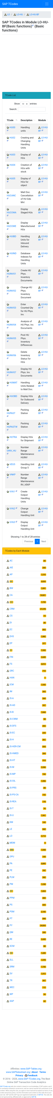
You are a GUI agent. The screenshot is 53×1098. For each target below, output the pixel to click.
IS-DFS (13, 725)
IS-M (12, 767)
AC (11, 560)
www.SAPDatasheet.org (18, 1072)
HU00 (12, 127)
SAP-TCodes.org (5, 1086)
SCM (12, 946)
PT (11, 918)
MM (11, 850)
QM (11, 932)
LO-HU (20, 14)
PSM (12, 911)
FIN (11, 657)
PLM (12, 877)
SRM (12, 966)
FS (11, 664)
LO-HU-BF (34, 14)
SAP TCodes (10, 4)
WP (11, 994)
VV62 (12, 508)
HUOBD (13, 396)
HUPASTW (12, 426)
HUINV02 (11, 290)
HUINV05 (11, 338)
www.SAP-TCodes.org (29, 1078)
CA (11, 595)
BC (11, 581)
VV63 (12, 522)
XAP (12, 1001)
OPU (12, 856)
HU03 (12, 154)
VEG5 (12, 464)
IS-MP (13, 774)
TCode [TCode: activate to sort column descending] (10, 120)
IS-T (12, 808)
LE (11, 829)
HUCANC (11, 195)
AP (11, 574)
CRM (12, 608)
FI (11, 650)
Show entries (25, 104)
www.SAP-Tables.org (30, 1068)
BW (11, 588)
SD (11, 953)
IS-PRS (13, 787)
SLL (11, 959)
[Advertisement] (26, 62)
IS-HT (12, 760)
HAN (12, 677)
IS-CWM (14, 719)
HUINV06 (11, 355)
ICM (12, 684)
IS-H (12, 739)
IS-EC (12, 732)
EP (11, 643)
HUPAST (11, 413)
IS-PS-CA (14, 794)
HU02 (12, 137)
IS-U (12, 815)
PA (11, 863)
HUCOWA (11, 212)
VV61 (12, 491)
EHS (12, 636)
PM (11, 884)
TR (11, 980)
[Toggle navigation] (47, 4)
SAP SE (40, 1095)
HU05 (12, 178)
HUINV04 (11, 324)
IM (11, 691)
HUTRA (13, 437)
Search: (27, 109)
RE (11, 939)
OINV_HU (11, 450)
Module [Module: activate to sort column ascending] (42, 120)
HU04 (12, 165)
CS (11, 615)
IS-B (12, 712)
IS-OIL (13, 781)
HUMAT (13, 382)
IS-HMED (14, 753)
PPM (12, 897)
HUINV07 (11, 372)
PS (11, 904)
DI (11, 622)
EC (11, 629)
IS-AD (12, 705)
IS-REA (13, 801)
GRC (12, 670)
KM (11, 822)
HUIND (13, 253)
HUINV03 (11, 307)
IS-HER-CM (15, 746)
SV (11, 973)
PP (11, 891)
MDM (12, 842)
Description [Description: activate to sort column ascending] (26, 120)
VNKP (13, 474)
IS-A (12, 698)
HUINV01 (11, 273)
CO (11, 602)
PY (11, 925)
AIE (11, 567)
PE (11, 870)
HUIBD (13, 236)
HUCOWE (11, 226)
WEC (12, 987)
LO (8, 14)
